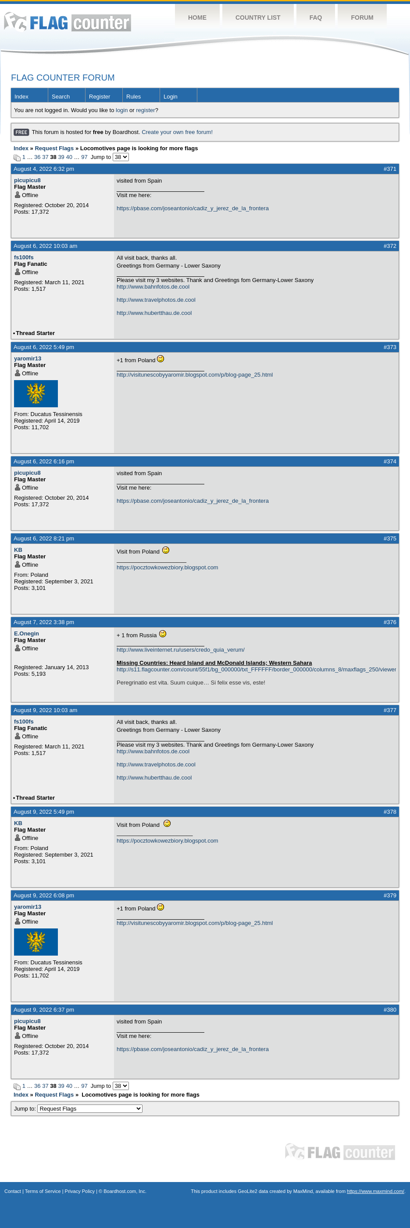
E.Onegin (26, 633)
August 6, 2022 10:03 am (45, 246)
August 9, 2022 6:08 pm (44, 895)
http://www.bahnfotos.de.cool (153, 286)
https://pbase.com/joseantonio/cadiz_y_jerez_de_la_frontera (193, 208)
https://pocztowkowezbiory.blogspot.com (167, 567)
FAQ (316, 17)
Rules (133, 96)
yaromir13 (27, 358)
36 (37, 157)
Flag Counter (67, 22)
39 (61, 157)
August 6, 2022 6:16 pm (44, 461)
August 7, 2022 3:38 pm (44, 622)
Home (197, 17)
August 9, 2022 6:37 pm (44, 1009)
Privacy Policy (80, 1191)
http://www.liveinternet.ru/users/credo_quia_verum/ (181, 649)
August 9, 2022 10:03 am (45, 710)
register (145, 110)
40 (69, 157)
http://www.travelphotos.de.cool (156, 299)
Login (171, 96)
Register (99, 96)
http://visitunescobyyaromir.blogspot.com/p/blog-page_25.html (195, 374)
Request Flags (54, 148)
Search (61, 96)
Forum (362, 17)
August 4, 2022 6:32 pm (44, 169)
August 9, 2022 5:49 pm (44, 811)
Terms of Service (43, 1191)
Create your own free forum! (177, 132)
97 (84, 157)
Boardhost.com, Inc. (124, 1191)
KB (18, 550)
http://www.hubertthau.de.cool (154, 313)
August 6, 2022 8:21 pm (44, 538)
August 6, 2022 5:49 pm (44, 347)
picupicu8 (27, 180)
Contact (12, 1191)
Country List (258, 17)
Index (21, 96)
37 (45, 157)
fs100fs (24, 257)
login (122, 110)
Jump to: (78, 1108)
